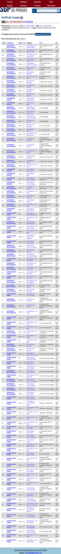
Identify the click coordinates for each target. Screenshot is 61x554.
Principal (9, 2)
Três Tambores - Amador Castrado (31, 116)
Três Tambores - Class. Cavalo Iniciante (30, 509)
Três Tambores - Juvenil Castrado (31, 436)
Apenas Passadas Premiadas (43, 34)
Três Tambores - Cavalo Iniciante (30, 488)
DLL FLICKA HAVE (45, 26)
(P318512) (28, 21)
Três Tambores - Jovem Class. (30, 393)
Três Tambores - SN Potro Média (31, 259)
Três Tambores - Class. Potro (30, 432)
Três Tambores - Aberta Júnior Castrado (30, 236)
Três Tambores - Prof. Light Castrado (32, 227)
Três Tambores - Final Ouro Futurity (32, 470)
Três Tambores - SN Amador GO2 (31, 55)
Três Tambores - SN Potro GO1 (31, 277)
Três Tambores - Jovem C (30, 187)
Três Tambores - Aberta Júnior (30, 99)
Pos (24, 43)
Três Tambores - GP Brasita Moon (31, 134)
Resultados (37, 2)
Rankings (10, 5)
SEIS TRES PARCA (28, 26)
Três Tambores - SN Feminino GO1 (31, 51)
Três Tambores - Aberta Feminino (30, 222)
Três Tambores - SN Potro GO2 (31, 272)
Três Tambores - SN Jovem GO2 (31, 264)
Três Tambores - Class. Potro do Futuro (30, 403)
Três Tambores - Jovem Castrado (31, 384)
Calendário (23, 2)
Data (56, 43)
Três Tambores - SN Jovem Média (31, 281)
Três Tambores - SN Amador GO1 (31, 59)
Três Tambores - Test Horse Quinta (31, 494)
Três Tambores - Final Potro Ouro (32, 427)
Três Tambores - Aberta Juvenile (30, 465)
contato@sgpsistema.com (33, 553)
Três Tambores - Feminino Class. (30, 389)
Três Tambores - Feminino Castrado (31, 255)
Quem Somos (51, 5)
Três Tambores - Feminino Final (30, 371)
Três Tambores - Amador (30, 68)
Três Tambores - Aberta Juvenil (30, 454)
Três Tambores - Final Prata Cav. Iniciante (32, 504)
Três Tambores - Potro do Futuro (30, 183)
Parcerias (37, 5)
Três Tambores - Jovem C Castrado (31, 246)
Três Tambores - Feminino (30, 72)
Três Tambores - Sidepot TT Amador (31, 64)
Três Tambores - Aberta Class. (30, 362)
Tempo (20, 43)
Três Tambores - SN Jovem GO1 (31, 268)
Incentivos (23, 5)
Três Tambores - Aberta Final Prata (31, 358)
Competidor (10, 43)
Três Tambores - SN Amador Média (31, 46)
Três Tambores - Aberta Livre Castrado (32, 354)
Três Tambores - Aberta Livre (30, 112)
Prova (41, 43)
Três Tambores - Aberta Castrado (30, 108)
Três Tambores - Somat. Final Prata (31, 500)
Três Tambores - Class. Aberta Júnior (31, 214)
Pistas (51, 2)
